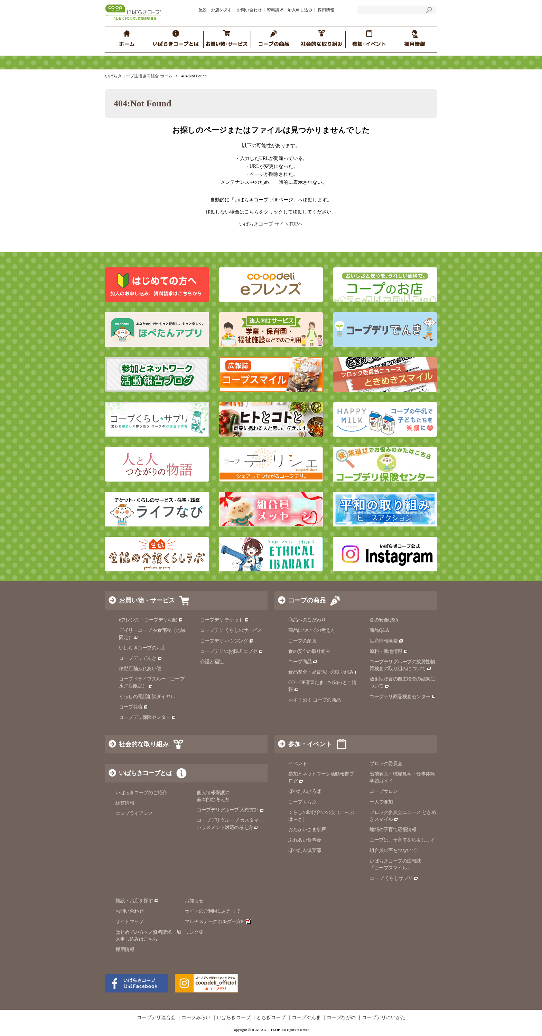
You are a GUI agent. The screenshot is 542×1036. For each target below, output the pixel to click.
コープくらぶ (302, 802)
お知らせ (194, 900)
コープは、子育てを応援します (402, 840)
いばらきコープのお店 (142, 647)
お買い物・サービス (147, 600)
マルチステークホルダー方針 (218, 921)
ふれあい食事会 (304, 840)
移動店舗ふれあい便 (140, 668)
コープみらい (196, 1017)
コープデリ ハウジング (227, 641)
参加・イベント (310, 744)
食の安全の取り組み (309, 651)
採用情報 (326, 10)
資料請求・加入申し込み (289, 10)
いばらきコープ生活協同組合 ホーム (139, 76)
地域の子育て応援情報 (393, 829)
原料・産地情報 (389, 651)
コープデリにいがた (383, 1017)
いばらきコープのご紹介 (141, 792)
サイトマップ (129, 921)
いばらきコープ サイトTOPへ (271, 224)
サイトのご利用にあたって (213, 911)
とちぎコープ (271, 1017)
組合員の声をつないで (393, 850)
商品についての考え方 (311, 630)
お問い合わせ (249, 10)
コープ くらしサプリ (391, 878)
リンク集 (194, 932)
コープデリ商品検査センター (403, 696)
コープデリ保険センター (147, 717)
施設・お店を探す (215, 10)
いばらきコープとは (145, 773)
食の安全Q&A (384, 619)
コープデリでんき (140, 658)
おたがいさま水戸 (307, 829)
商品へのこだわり (307, 619)
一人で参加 (381, 802)
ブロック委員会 (386, 763)
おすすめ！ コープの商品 (314, 700)
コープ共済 (133, 707)
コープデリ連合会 (156, 1017)
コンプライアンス (134, 813)
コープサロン (384, 791)
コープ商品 (302, 661)
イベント (297, 763)
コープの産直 (302, 641)
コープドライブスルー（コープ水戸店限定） (151, 682)
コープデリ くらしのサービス (231, 630)
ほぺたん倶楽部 (304, 850)
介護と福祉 (212, 661)
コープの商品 (307, 600)
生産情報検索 (386, 641)
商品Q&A (379, 630)
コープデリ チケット (224, 619)
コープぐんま (306, 1017)
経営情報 (124, 803)
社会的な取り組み (144, 744)
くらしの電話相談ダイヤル (147, 696)
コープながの (341, 1017)
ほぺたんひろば (304, 791)
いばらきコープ (234, 1017)
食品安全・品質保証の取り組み (323, 672)
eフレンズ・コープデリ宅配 (151, 619)
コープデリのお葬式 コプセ (231, 651)
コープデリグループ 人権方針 (230, 809)
